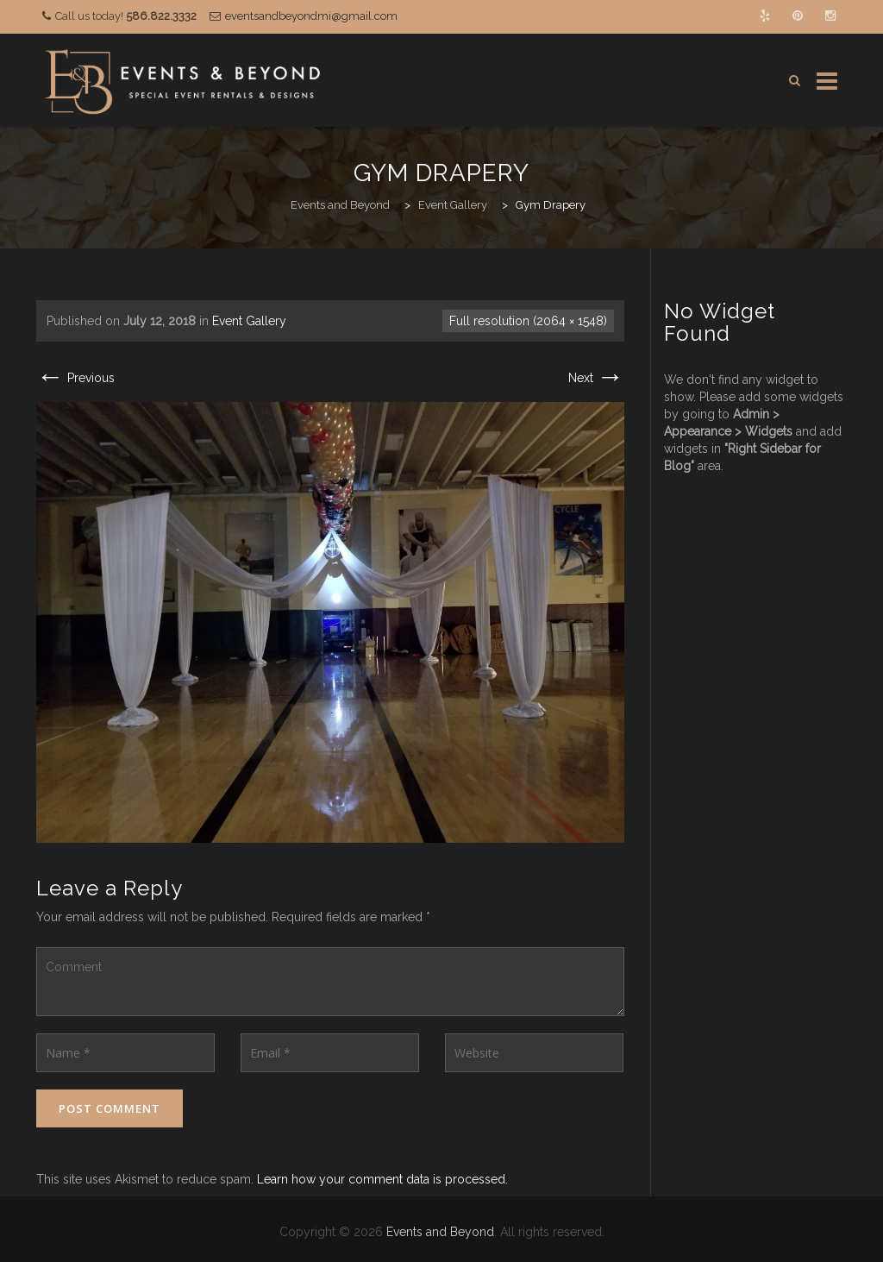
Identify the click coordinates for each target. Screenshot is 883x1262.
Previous (75, 378)
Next (596, 378)
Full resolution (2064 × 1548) (528, 321)
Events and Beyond (440, 1232)
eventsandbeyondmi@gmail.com (311, 15)
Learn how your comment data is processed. (382, 1179)
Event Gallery (249, 321)
